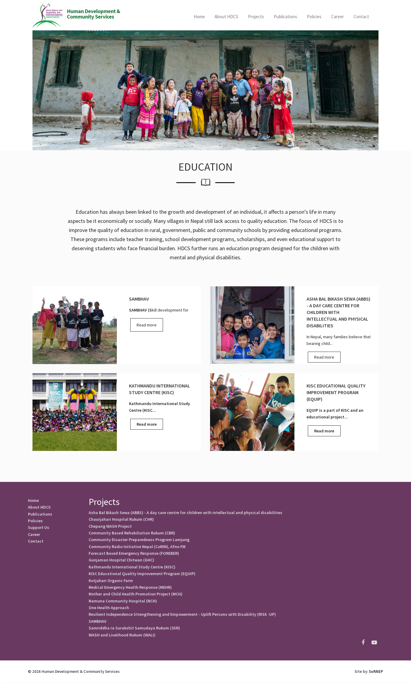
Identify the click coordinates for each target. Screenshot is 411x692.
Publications (285, 16)
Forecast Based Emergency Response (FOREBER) (134, 556)
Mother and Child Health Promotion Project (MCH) (135, 600)
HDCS (76, 15)
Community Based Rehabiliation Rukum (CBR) (132, 534)
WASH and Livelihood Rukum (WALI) (122, 644)
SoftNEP (376, 680)
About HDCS (226, 16)
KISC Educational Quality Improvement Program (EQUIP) (142, 578)
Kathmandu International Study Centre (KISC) (132, 571)
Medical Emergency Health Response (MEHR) (130, 593)
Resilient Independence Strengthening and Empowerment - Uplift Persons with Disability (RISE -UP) (182, 622)
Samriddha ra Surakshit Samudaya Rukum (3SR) (134, 636)
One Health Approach (109, 615)
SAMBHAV (98, 629)
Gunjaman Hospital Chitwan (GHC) (121, 564)
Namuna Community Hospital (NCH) (123, 607)
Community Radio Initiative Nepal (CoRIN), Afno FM (137, 549)
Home (199, 16)
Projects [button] (256, 16)
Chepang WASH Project (110, 527)
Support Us (38, 530)
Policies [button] (314, 16)
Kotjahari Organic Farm (111, 585)
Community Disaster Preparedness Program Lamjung (139, 542)
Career (337, 16)
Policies (35, 522)
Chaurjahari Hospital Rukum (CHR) (121, 520)
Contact (361, 16)
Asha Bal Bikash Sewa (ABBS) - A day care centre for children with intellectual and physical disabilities (185, 513)
